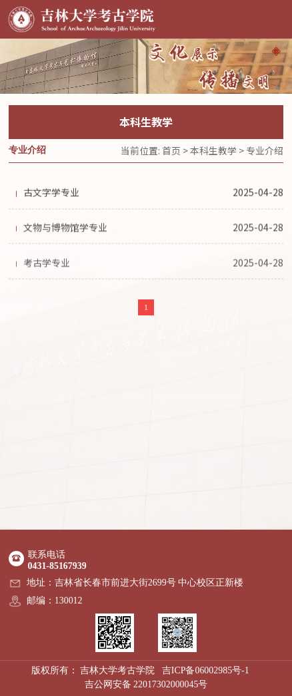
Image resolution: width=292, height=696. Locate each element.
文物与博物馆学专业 (65, 229)
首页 (171, 150)
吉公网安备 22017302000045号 (146, 684)
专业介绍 (264, 150)
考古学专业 (46, 264)
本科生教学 (213, 150)
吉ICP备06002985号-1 (205, 670)
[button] (276, 51)
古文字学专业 (51, 193)
